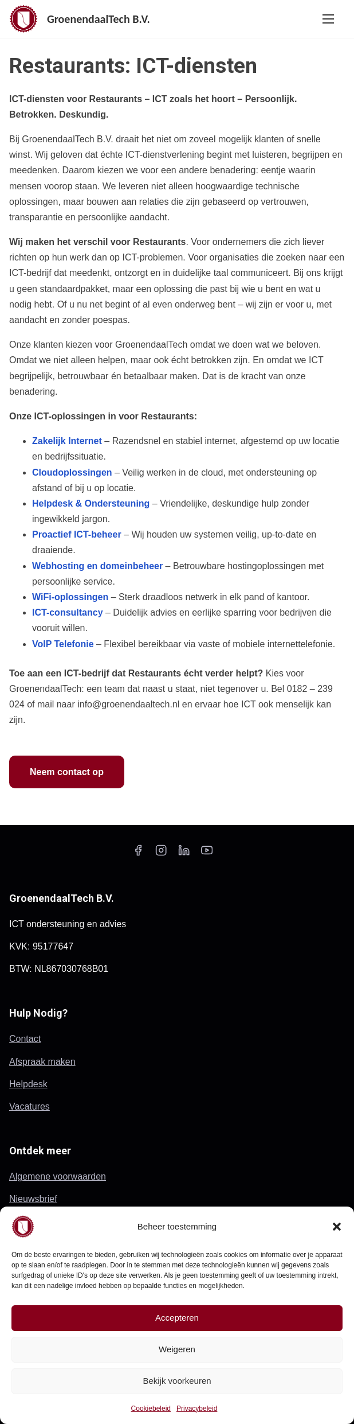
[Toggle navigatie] (328, 18)
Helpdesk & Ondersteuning (91, 503)
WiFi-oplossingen (70, 597)
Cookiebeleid (151, 1408)
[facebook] (138, 854)
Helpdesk (28, 1084)
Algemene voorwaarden (57, 1176)
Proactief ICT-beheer (76, 534)
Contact (25, 1039)
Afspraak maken (42, 1062)
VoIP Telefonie (63, 644)
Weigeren (177, 1349)
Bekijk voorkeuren (177, 1381)
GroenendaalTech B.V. (98, 19)
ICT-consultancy (67, 612)
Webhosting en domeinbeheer (97, 566)
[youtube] (207, 854)
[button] (337, 1226)
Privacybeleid (196, 1408)
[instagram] (161, 854)
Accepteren (177, 1317)
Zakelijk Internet (67, 441)
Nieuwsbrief (33, 1199)
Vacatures (29, 1106)
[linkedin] (184, 854)
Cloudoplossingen (72, 472)
